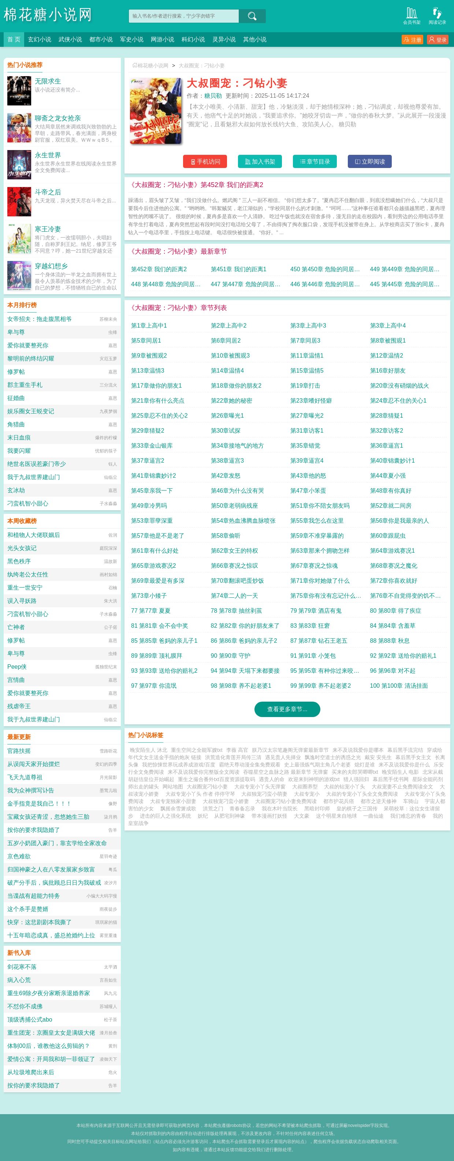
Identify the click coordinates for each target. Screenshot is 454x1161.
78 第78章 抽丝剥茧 (236, 611)
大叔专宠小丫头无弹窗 (261, 786)
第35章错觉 (305, 446)
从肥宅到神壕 (229, 816)
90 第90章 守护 (230, 656)
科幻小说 (193, 39)
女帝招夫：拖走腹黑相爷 (39, 319)
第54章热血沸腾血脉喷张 (243, 521)
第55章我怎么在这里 (317, 521)
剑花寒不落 (22, 967)
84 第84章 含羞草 (393, 626)
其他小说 (255, 39)
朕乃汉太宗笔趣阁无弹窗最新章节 (290, 750)
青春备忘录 (242, 808)
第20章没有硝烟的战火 (399, 385)
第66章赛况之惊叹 (234, 566)
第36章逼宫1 (386, 446)
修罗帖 (16, 372)
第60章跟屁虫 (388, 536)
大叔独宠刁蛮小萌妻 (265, 794)
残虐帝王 (19, 706)
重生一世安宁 (24, 588)
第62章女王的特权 (234, 551)
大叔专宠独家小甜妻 (174, 801)
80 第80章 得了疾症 (395, 611)
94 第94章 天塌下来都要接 (245, 671)
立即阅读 (370, 161)
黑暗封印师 (317, 808)
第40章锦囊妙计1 (392, 461)
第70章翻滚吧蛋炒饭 (237, 581)
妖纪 (203, 816)
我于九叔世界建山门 (33, 477)
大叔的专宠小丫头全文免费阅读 (363, 794)
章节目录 (315, 161)
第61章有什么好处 (155, 551)
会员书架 (412, 15)
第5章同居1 (146, 340)
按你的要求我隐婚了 (33, 830)
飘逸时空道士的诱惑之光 (333, 757)
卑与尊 (16, 332)
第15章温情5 (307, 370)
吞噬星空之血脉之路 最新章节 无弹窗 (285, 772)
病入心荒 (19, 980)
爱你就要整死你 (27, 345)
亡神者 (16, 627)
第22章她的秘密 (232, 400)
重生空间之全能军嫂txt (197, 750)
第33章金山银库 (152, 446)
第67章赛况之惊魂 (314, 566)
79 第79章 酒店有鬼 (316, 611)
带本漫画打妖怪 (269, 816)
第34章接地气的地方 (237, 446)
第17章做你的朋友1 (156, 385)
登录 (438, 40)
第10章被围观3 (230, 355)
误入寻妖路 (22, 601)
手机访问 (205, 161)
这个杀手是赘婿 (27, 909)
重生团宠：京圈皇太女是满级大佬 (51, 1033)
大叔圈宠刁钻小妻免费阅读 (287, 801)
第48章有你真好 (391, 491)
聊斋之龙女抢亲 (58, 118)
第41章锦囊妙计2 (153, 476)
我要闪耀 (19, 451)
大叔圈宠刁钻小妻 (209, 786)
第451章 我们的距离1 (239, 269)
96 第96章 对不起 (393, 671)
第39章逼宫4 (307, 461)
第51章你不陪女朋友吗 (320, 506)
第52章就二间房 (391, 506)
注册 (412, 40)
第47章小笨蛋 (308, 491)
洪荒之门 (213, 808)
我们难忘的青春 (408, 816)
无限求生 (48, 81)
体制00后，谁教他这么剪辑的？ (48, 1046)
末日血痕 (19, 437)
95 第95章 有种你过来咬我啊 (324, 672)
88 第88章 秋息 (390, 641)
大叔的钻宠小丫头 (346, 786)
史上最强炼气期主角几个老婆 (317, 765)
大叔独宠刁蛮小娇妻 (227, 801)
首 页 (14, 39)
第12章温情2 (386, 355)
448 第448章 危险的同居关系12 (166, 286)
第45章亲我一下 (152, 491)
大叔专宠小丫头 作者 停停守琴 (201, 794)
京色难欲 (19, 856)
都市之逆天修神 (379, 801)
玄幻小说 (39, 39)
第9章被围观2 (149, 355)
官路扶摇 (19, 751)
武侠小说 (70, 39)
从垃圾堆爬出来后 (30, 1072)
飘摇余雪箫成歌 (178, 808)
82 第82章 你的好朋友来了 (245, 626)
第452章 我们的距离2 (159, 269)
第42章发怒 (226, 476)
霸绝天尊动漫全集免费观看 (249, 765)
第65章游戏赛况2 (153, 566)
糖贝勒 (213, 96)
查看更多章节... (287, 709)
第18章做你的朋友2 (236, 385)
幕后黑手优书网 (391, 779)
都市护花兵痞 (338, 801)
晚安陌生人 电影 (400, 772)
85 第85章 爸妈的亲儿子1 (164, 641)
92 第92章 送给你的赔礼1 (403, 656)
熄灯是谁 (364, 765)
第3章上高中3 (308, 325)
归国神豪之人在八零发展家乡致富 (51, 869)
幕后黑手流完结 (405, 750)
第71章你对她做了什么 (320, 581)
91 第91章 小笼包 (313, 656)
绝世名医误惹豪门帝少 (36, 464)
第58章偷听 (226, 536)
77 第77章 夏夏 (151, 611)
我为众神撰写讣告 (30, 790)
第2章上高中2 (229, 325)
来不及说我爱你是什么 (404, 765)
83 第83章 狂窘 (310, 626)
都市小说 (101, 39)
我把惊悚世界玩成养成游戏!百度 (178, 765)
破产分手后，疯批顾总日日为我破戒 (54, 883)
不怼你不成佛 (24, 1006)
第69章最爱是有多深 (158, 581)
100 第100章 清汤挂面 (399, 686)
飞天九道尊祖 (24, 777)
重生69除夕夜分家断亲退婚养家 (48, 993)
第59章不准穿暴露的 (317, 536)
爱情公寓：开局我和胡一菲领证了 (51, 1059)
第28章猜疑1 (386, 415)
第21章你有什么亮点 (158, 400)
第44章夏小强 (388, 476)
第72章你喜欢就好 (394, 581)
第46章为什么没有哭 (237, 491)
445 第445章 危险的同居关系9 (405, 286)
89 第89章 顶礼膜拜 (156, 656)
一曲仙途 (373, 816)
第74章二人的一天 (234, 596)
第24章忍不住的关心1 (398, 400)
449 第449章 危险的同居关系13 (405, 271)
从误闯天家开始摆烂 (33, 764)
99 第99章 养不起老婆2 (320, 686)
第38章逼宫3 (227, 461)
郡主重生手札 (24, 385)
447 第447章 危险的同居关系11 (245, 286)
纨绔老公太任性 (27, 574)
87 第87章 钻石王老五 (318, 641)
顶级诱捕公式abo (29, 1019)
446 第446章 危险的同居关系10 (325, 286)
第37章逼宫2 (147, 461)
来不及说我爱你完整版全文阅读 (203, 772)
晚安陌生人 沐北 (148, 750)
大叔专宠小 (308, 794)
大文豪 (301, 816)
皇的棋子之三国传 (356, 808)
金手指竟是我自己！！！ (39, 803)
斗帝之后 (48, 192)
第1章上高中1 (149, 325)
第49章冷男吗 (149, 506)
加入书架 (260, 161)
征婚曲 (16, 398)
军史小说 (132, 39)
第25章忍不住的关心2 (159, 415)
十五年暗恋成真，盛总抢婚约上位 (51, 935)
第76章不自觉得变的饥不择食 (405, 597)
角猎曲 (16, 424)
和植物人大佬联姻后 (33, 535)
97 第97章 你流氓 (153, 686)
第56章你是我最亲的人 (399, 521)
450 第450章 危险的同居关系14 (325, 271)
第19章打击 (305, 385)
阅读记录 (437, 15)
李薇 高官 (237, 750)
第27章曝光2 (307, 415)
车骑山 (410, 801)
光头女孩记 (22, 548)
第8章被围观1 (388, 340)
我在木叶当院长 (280, 808)
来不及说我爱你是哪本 (358, 750)
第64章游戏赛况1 (392, 551)
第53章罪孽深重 (152, 521)
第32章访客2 (386, 431)
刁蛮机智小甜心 (27, 503)
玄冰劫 (16, 490)
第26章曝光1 (227, 415)
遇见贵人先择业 (283, 757)
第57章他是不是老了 (158, 536)
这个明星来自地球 (336, 816)
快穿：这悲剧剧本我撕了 (39, 922)
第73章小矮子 (149, 596)
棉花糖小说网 (49, 14)
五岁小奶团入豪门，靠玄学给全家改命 (57, 843)
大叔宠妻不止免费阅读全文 (404, 786)
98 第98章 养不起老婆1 (241, 686)
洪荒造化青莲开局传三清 (233, 757)
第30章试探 (226, 431)
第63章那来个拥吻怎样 (320, 551)
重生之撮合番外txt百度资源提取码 (216, 779)
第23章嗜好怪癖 (311, 400)
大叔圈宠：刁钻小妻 (202, 65)
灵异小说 (224, 39)
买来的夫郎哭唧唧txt (355, 772)
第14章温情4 (227, 370)
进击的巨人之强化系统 (165, 816)
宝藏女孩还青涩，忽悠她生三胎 (48, 817)
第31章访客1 (307, 431)
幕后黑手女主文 (413, 757)
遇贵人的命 (271, 779)
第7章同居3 (305, 340)
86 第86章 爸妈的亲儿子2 (244, 641)
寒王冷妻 (48, 229)
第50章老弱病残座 (234, 506)
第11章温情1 (307, 355)
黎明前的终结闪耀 (30, 358)
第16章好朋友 (388, 370)
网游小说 (162, 39)
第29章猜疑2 (147, 431)
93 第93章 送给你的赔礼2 (164, 671)
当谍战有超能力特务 (33, 896)
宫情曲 (16, 680)
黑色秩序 (19, 561)
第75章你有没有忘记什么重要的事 (325, 597)
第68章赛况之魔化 (394, 566)
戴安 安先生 (378, 757)
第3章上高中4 (388, 325)
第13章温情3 (147, 370)
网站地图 (173, 786)
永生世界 (48, 155)
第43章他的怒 (308, 476)
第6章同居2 (226, 340)
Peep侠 (17, 667)
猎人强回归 (356, 779)
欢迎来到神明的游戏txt (314, 779)
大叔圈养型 (306, 786)
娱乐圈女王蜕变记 (30, 411)
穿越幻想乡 (51, 266)
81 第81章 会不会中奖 (159, 626)
